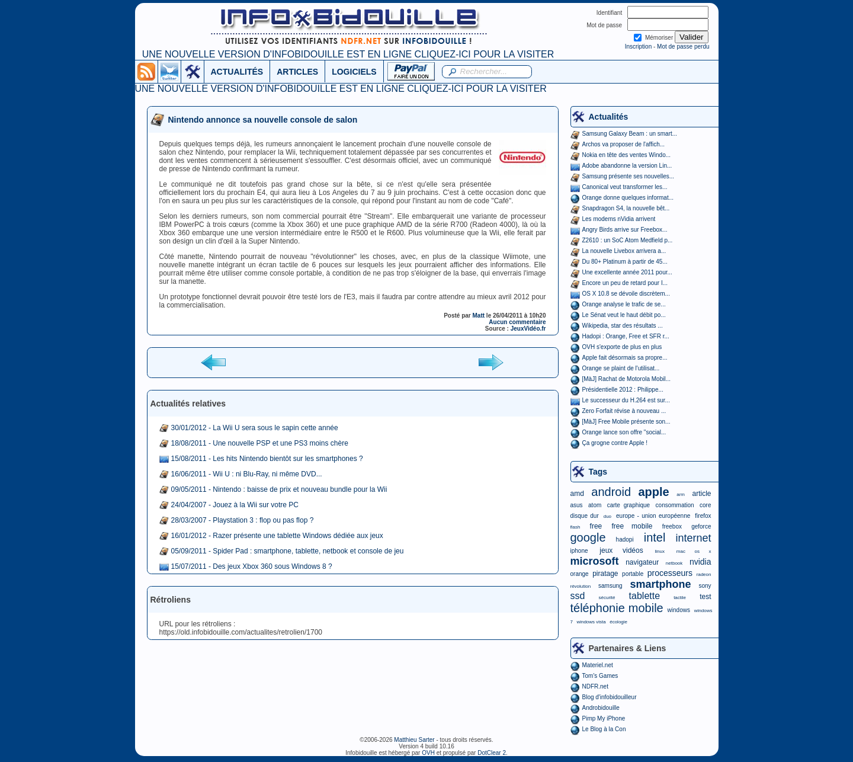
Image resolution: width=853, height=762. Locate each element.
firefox (703, 516)
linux (660, 551)
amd (577, 493)
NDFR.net (595, 686)
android (611, 491)
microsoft (594, 561)
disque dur (584, 516)
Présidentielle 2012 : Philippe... (622, 389)
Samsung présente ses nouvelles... (628, 176)
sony (704, 585)
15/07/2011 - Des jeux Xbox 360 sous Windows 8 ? (251, 566)
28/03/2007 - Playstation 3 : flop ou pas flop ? (242, 520)
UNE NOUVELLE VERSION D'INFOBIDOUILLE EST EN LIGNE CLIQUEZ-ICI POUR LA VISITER (348, 54)
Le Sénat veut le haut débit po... (624, 315)
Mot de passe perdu (683, 46)
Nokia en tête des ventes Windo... (626, 155)
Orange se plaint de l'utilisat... (621, 368)
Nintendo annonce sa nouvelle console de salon (263, 119)
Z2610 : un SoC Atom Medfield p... (627, 240)
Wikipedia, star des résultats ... (622, 325)
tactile (680, 597)
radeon (704, 574)
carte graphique (628, 505)
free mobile (631, 526)
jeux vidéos (621, 550)
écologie (618, 622)
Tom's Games (600, 676)
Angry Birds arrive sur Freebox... (625, 229)
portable (632, 574)
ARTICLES (297, 71)
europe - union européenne (653, 516)
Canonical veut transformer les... (625, 187)
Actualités (608, 116)
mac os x (693, 551)
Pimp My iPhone (604, 718)
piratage (605, 573)
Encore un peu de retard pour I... (625, 283)
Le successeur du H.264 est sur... (626, 400)
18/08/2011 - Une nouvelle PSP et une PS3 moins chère (259, 443)
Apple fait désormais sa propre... (625, 357)
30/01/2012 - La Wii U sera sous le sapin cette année (254, 428)
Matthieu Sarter (414, 740)
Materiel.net (597, 665)
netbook (674, 563)
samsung (610, 585)
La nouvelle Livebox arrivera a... (624, 251)
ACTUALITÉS (237, 71)
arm (680, 494)
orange (579, 574)
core (705, 505)
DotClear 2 (491, 753)
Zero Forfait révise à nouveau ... (624, 411)
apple (654, 491)
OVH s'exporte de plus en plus (622, 347)
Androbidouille (601, 708)
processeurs (669, 573)
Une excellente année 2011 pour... (627, 272)
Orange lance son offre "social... (624, 432)
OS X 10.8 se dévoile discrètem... (626, 293)
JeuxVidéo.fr (528, 328)
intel (655, 537)
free (596, 526)
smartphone (660, 584)
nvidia (700, 561)
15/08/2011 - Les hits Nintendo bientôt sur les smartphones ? (267, 458)
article (701, 493)
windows (679, 610)
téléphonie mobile (616, 607)
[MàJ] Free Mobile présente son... (626, 421)
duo (607, 516)
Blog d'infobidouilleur (609, 697)
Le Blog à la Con (604, 729)
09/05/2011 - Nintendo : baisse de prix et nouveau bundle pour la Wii (279, 489)
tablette (644, 596)
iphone (579, 551)
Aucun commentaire (517, 322)
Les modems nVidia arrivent (619, 219)
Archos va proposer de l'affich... (623, 144)
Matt (479, 315)
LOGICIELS (354, 71)
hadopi (625, 539)
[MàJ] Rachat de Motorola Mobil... (626, 379)
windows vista (590, 622)
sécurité (606, 597)
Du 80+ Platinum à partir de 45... (625, 261)
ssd (577, 596)
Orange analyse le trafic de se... (624, 304)
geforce (701, 526)
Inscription (638, 46)
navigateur (642, 562)
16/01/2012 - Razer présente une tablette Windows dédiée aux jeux (277, 536)
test (705, 597)
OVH (428, 753)
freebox (672, 526)
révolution (580, 586)
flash (575, 527)
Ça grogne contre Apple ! (615, 443)
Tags (598, 471)
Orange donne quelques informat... (628, 197)
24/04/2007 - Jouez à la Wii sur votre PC (235, 505)
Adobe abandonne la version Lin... (627, 165)
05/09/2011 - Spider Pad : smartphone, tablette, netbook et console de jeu (287, 551)
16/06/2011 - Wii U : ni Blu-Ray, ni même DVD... (246, 474)
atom (594, 505)
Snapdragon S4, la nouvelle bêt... (626, 208)
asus (576, 505)
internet (693, 538)
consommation (675, 505)
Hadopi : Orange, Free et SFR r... (625, 336)
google (588, 537)
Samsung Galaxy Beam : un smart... (630, 133)
